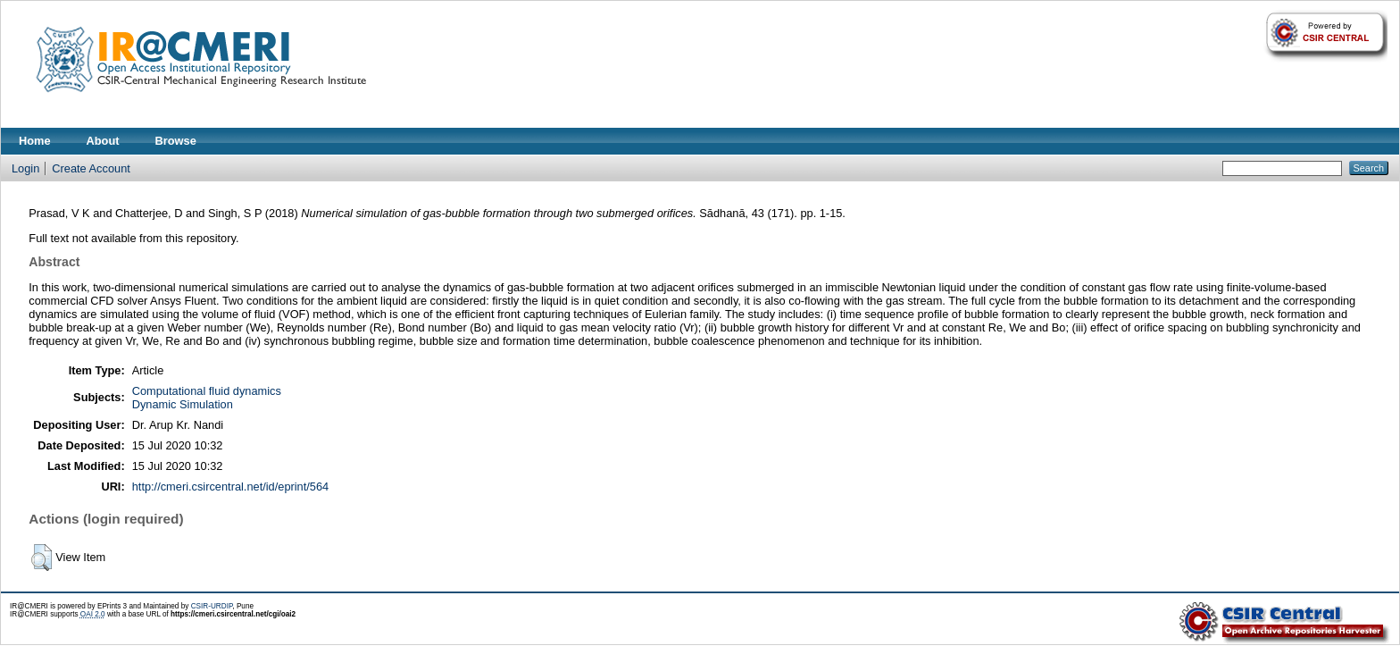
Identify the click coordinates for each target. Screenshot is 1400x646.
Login (25, 168)
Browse (175, 140)
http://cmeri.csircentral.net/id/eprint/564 (230, 486)
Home (35, 140)
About (103, 140)
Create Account (91, 168)
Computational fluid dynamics (206, 391)
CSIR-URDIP (212, 606)
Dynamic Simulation (182, 404)
